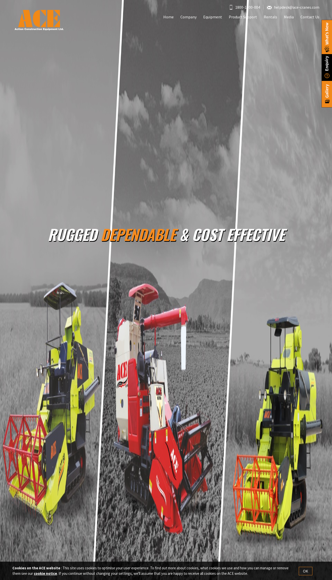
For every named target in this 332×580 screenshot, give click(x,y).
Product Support (243, 16)
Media (289, 16)
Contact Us (309, 16)
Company (188, 16)
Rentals (270, 16)
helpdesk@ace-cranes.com (293, 7)
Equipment (212, 16)
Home (168, 16)
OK (305, 571)
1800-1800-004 (245, 7)
